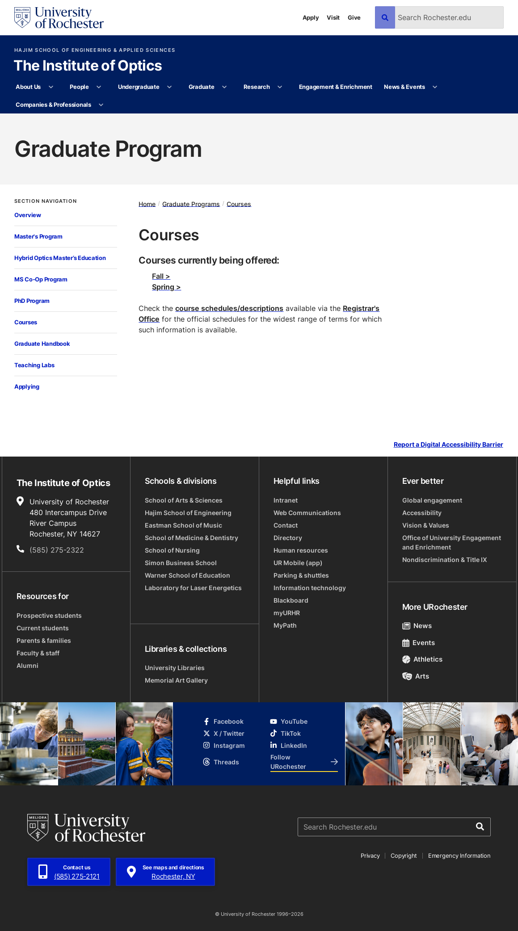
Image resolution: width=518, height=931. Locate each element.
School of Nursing (172, 550)
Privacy (370, 855)
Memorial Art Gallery (176, 680)
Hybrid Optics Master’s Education (60, 258)
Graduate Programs (191, 203)
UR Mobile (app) (298, 562)
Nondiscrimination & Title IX (444, 559)
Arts (416, 676)
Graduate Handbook (42, 344)
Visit (333, 17)
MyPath (285, 625)
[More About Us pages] (50, 87)
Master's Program (38, 236)
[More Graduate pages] (224, 87)
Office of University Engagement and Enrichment (451, 542)
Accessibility (422, 512)
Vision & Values (425, 525)
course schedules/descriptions (229, 308)
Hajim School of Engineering (188, 512)
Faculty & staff (38, 653)
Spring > (166, 287)
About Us (28, 87)
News (417, 625)
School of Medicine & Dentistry (191, 537)
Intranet (286, 500)
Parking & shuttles (301, 575)
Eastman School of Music (183, 525)
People (79, 87)
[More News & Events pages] (435, 87)
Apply (311, 17)
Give (354, 17)
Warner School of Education (187, 575)
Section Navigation (45, 201)
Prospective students (49, 615)
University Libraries (175, 667)
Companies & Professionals (53, 105)
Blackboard (291, 600)
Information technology (310, 587)
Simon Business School (181, 562)
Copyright (404, 855)
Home (147, 203)
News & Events (404, 87)
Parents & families (44, 640)
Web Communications (307, 512)
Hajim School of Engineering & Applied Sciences (94, 50)
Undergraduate (139, 87)
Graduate (202, 87)
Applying (26, 386)
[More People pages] (99, 87)
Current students (43, 628)
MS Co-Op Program (40, 279)
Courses (25, 322)
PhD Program (32, 301)
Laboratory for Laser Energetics (193, 587)
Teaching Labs (34, 365)
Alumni (27, 665)
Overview (27, 215)
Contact (286, 525)
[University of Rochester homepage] (59, 17)
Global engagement (432, 500)
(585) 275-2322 (56, 550)
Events (418, 642)
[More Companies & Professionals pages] (101, 105)
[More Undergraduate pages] (169, 87)
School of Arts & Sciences (184, 500)
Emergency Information (459, 855)
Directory (288, 537)
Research (257, 87)
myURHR (287, 612)
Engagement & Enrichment (335, 87)
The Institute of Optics (87, 66)
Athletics (422, 659)
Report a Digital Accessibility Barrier (448, 444)
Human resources (301, 550)
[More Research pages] (280, 87)
